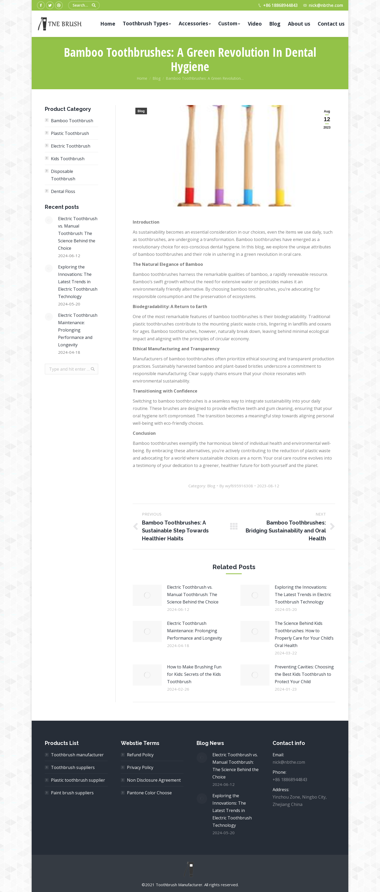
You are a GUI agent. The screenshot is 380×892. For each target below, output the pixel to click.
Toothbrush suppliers (73, 767)
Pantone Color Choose (149, 793)
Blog (156, 78)
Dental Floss (63, 191)
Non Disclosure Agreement (154, 780)
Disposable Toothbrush (63, 175)
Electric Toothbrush (70, 146)
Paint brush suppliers (72, 793)
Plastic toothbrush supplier (78, 780)
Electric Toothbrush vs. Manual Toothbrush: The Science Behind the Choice (192, 594)
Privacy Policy (140, 767)
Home (142, 78)
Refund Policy (140, 755)
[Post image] (147, 595)
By (236, 485)
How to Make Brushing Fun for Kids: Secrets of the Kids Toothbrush (194, 674)
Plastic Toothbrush (70, 133)
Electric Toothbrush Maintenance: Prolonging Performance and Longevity (194, 630)
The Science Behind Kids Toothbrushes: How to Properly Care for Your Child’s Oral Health (304, 634)
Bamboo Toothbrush (72, 121)
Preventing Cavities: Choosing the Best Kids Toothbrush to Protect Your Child (304, 674)
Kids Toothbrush (67, 159)
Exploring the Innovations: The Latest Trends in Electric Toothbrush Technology (303, 594)
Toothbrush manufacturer (77, 755)
